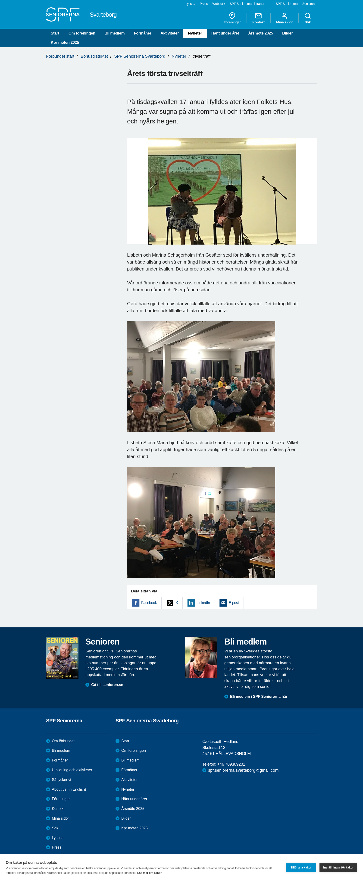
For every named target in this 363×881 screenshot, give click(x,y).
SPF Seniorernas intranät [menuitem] (247, 4)
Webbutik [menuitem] (218, 4)
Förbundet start (60, 56)
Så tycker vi (61, 780)
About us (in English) (69, 789)
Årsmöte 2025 (260, 33)
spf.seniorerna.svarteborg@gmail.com (243, 770)
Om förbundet (63, 741)
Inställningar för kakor (338, 867)
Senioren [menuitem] (308, 4)
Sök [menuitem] (307, 18)
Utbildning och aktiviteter (72, 770)
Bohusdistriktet (94, 56)
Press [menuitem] (204, 4)
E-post (234, 603)
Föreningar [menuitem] (232, 18)
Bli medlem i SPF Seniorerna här (258, 697)
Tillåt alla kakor (301, 867)
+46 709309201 (231, 764)
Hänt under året (225, 33)
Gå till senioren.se (107, 685)
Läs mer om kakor (149, 873)
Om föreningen (82, 33)
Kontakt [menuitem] (258, 18)
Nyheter (195, 33)
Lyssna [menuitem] (190, 4)
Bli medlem (114, 33)
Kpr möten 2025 (65, 42)
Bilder (287, 33)
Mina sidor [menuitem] (284, 18)
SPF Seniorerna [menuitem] (287, 4)
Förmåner (142, 33)
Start (55, 33)
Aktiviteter (169, 33)
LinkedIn (203, 603)
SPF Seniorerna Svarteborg (139, 56)
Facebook (149, 603)
